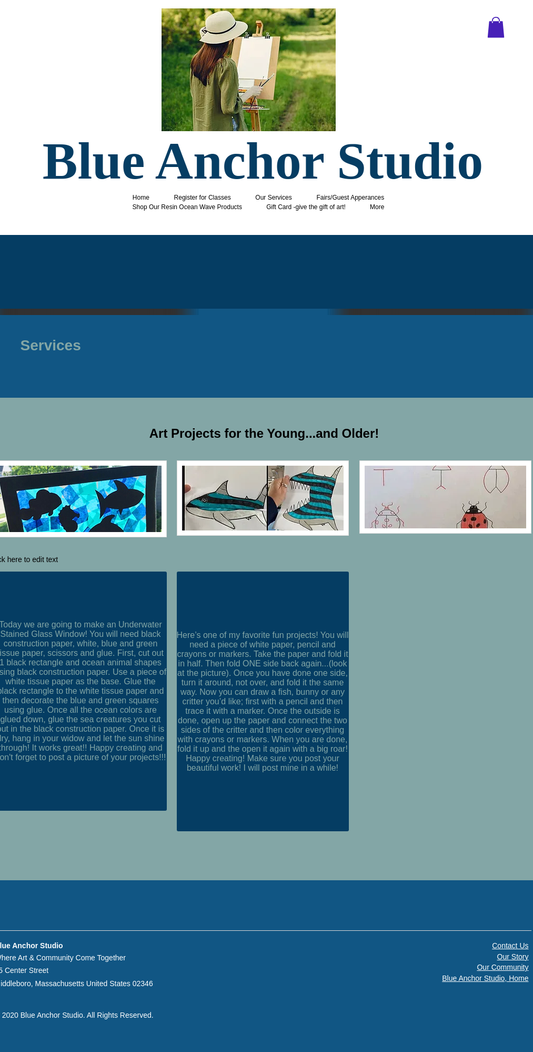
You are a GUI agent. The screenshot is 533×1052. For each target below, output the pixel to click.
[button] (496, 27)
